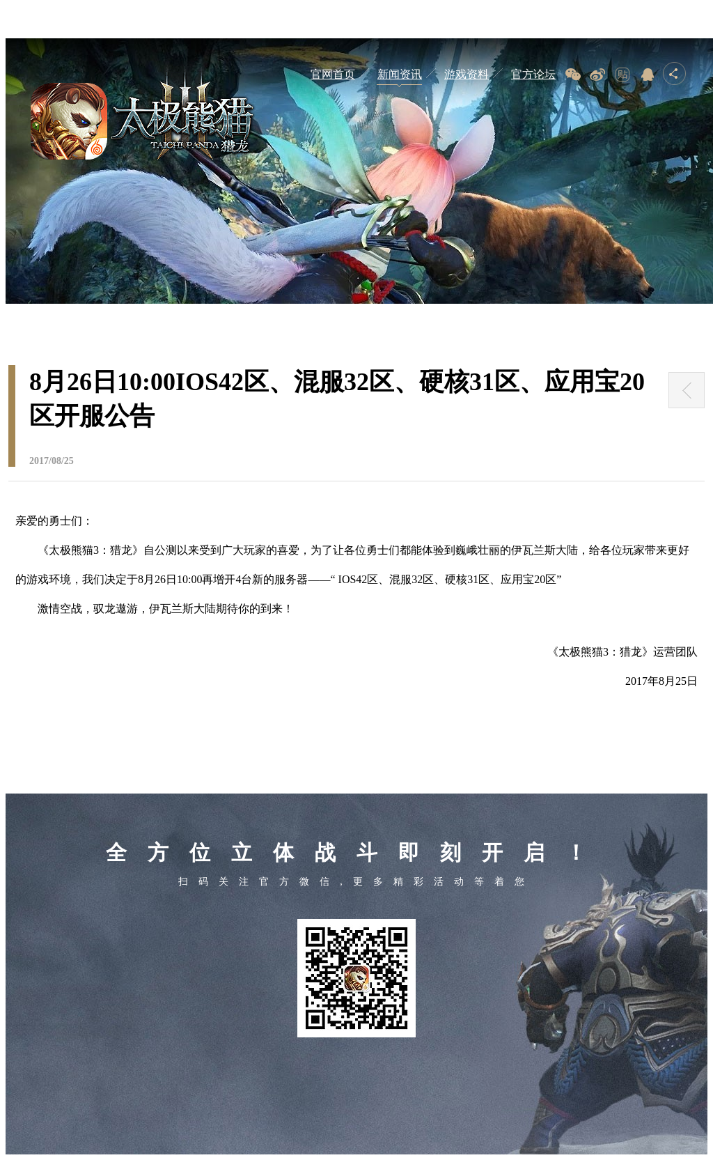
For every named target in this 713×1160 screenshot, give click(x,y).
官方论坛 (533, 74)
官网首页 (333, 74)
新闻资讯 (399, 74)
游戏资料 (466, 74)
